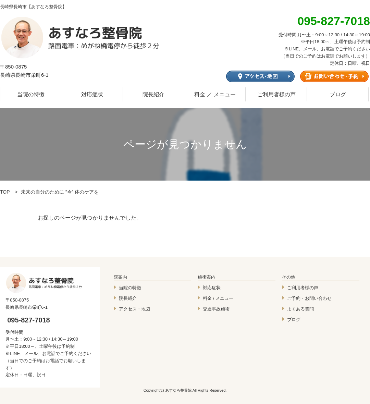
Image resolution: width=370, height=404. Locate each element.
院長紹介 (153, 94)
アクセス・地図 (134, 308)
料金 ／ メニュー (215, 94)
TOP (5, 192)
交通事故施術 (216, 308)
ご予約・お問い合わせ (309, 298)
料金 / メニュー (218, 298)
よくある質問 (300, 308)
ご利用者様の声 (276, 94)
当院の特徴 (31, 94)
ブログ (338, 94)
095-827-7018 (28, 320)
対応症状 (92, 94)
